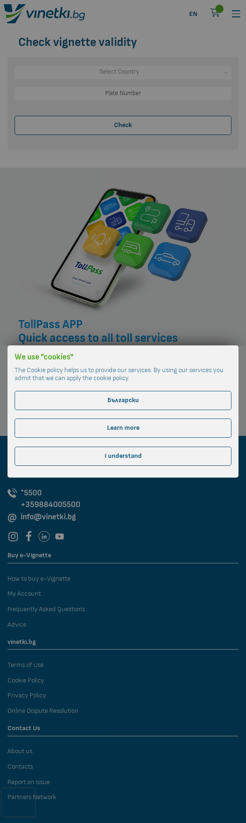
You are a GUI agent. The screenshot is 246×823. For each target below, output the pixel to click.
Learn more (123, 428)
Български (123, 400)
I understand (123, 456)
